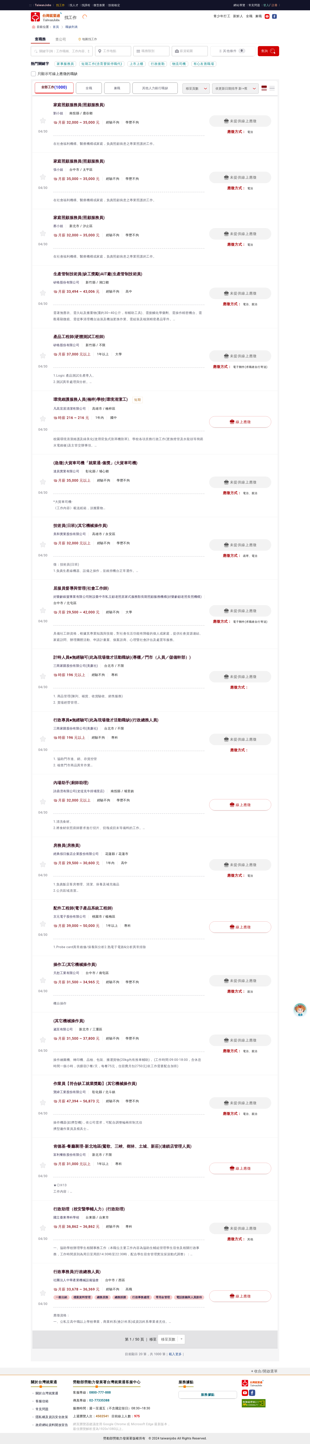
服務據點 (208, 1395)
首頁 (56, 27)
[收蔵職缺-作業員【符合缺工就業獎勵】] (43, 1102)
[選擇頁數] (171, 1339)
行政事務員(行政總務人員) (77, 1271)
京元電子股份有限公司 (69, 916)
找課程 (84, 5)
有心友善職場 (204, 64)
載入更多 (175, 1354)
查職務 (40, 39)
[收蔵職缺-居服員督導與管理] (43, 610)
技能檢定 (112, 5)
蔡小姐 (58, 226)
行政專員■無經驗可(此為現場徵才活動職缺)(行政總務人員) (106, 720)
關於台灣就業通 (47, 1393)
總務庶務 (102, 1297)
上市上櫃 (137, 64)
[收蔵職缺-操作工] (43, 980)
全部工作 (54, 87)
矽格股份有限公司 (66, 282)
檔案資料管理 (82, 1297)
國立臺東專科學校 (66, 1217)
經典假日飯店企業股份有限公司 (76, 854)
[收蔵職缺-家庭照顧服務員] (43, 120)
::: (30, 5)
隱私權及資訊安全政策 (52, 1417)
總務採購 (120, 1297)
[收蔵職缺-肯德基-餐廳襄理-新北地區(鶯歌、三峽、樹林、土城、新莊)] (43, 1165)
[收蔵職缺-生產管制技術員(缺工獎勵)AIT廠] (43, 292)
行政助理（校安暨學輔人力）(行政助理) (89, 1209)
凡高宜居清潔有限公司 (69, 408)
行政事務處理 (140, 1297)
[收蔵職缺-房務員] (43, 864)
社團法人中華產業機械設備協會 (76, 1280)
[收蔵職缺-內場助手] (43, 801)
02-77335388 (99, 1400)
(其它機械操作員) (69, 1021)
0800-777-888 (100, 1392)
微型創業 (97, 5)
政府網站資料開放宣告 (52, 1425)
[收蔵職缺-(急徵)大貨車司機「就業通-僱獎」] (43, 481)
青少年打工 (222, 16)
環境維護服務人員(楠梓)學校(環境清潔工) (90, 399)
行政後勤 (158, 64)
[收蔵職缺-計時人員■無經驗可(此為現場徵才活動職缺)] (43, 676)
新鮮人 (238, 16)
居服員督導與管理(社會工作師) (81, 588)
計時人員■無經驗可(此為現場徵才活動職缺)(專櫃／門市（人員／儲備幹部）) (122, 657)
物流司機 (179, 64)
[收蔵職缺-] (43, 1039)
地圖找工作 (87, 39)
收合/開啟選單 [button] (266, 1371)
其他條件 (232, 50)
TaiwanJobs (42, 5)
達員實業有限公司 (66, 471)
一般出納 (61, 1297)
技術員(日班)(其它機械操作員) (80, 525)
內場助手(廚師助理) (71, 782)
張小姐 (58, 169)
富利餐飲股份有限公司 (69, 1155)
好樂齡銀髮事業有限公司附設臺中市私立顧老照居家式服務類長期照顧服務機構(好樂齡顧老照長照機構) (127, 597)
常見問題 (255, 5)
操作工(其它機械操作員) (75, 964)
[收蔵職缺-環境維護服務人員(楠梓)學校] (43, 418)
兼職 (258, 16)
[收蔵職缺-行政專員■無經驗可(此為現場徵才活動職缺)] (43, 738)
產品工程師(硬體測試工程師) (79, 336)
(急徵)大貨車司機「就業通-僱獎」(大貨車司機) (95, 462)
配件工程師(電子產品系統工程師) (83, 908)
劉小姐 (58, 113)
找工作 (59, 5)
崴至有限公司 (63, 1029)
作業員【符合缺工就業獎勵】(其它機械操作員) (95, 1083)
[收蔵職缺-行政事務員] (43, 1293)
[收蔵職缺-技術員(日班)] (43, 544)
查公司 (60, 39)
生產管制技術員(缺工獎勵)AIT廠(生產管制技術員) (97, 274)
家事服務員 (65, 64)
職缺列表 (71, 27)
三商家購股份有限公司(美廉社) (75, 666)
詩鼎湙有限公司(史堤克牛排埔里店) (78, 791)
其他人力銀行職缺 (155, 88)
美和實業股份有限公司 (69, 534)
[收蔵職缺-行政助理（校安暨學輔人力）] (43, 1227)
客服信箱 (42, 1401)
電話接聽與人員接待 (189, 1297)
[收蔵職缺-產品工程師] (43, 355)
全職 (249, 16)
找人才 (72, 5)
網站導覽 (240, 5)
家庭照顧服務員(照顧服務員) (79, 104)
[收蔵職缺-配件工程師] (43, 923)
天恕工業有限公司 (66, 973)
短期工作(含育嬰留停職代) (101, 64)
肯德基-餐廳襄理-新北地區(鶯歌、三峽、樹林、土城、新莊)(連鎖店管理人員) (122, 1146)
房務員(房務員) (66, 845)
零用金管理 (163, 1297)
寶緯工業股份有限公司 (69, 1092)
